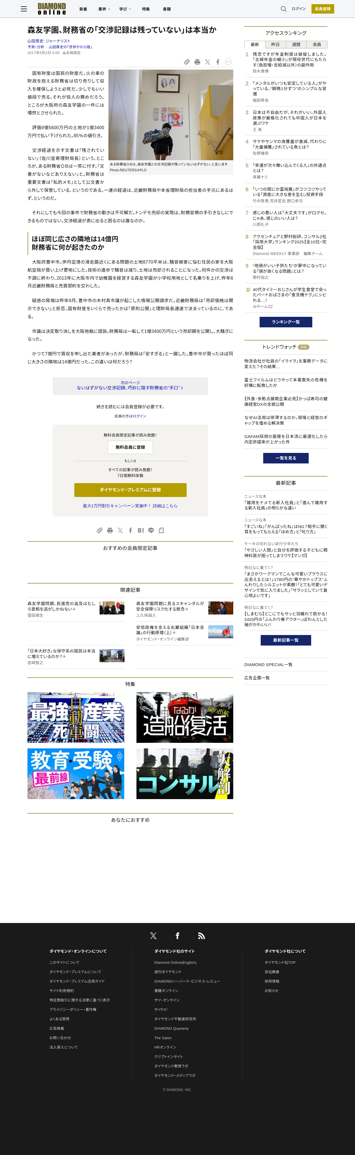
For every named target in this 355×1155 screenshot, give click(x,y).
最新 (255, 44)
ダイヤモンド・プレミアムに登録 (130, 490)
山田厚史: (48, 41)
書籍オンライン (166, 991)
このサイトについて (64, 962)
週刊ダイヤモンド (168, 972)
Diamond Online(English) (175, 962)
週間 (296, 44)
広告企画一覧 (257, 677)
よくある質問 (59, 1019)
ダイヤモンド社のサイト (174, 951)
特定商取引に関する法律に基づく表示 (79, 1000)
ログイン (292, 9)
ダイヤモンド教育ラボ (171, 1066)
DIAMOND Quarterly (171, 1028)
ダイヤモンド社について (285, 951)
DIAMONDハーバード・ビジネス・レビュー (187, 981)
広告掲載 (56, 1028)
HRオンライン (165, 1047)
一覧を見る (286, 458)
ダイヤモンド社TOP (280, 962)
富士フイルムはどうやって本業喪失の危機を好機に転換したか (286, 383)
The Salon (163, 1038)
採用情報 (272, 981)
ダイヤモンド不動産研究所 (175, 1019)
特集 (153, 10)
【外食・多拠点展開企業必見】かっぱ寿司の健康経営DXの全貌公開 (286, 401)
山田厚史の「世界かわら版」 (71, 47)
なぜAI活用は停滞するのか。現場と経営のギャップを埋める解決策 (286, 420)
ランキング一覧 (286, 322)
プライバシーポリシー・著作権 (73, 1010)
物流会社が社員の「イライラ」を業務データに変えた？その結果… (286, 364)
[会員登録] (316, 9)
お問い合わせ (60, 1038)
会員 (317, 44)
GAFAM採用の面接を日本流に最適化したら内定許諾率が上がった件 (286, 439)
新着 (90, 10)
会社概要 (272, 972)
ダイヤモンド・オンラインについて (77, 951)
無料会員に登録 (130, 447)
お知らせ (271, 991)
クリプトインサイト (168, 1057)
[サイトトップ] (53, 10)
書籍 (173, 10)
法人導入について (63, 1047)
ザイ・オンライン (167, 1000)
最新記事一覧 (286, 640)
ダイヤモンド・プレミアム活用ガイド (77, 981)
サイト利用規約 (61, 991)
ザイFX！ (161, 1010)
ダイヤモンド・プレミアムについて (75, 972)
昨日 (275, 44)
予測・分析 (35, 47)
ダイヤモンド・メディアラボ (175, 1076)
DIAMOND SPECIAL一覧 (268, 664)
